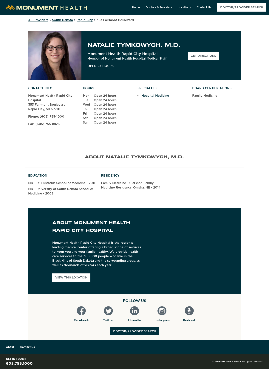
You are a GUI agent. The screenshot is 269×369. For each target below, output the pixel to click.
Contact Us (27, 346)
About (10, 346)
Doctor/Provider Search (134, 331)
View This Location (71, 277)
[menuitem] (136, 7)
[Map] (200, 251)
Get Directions (205, 57)
